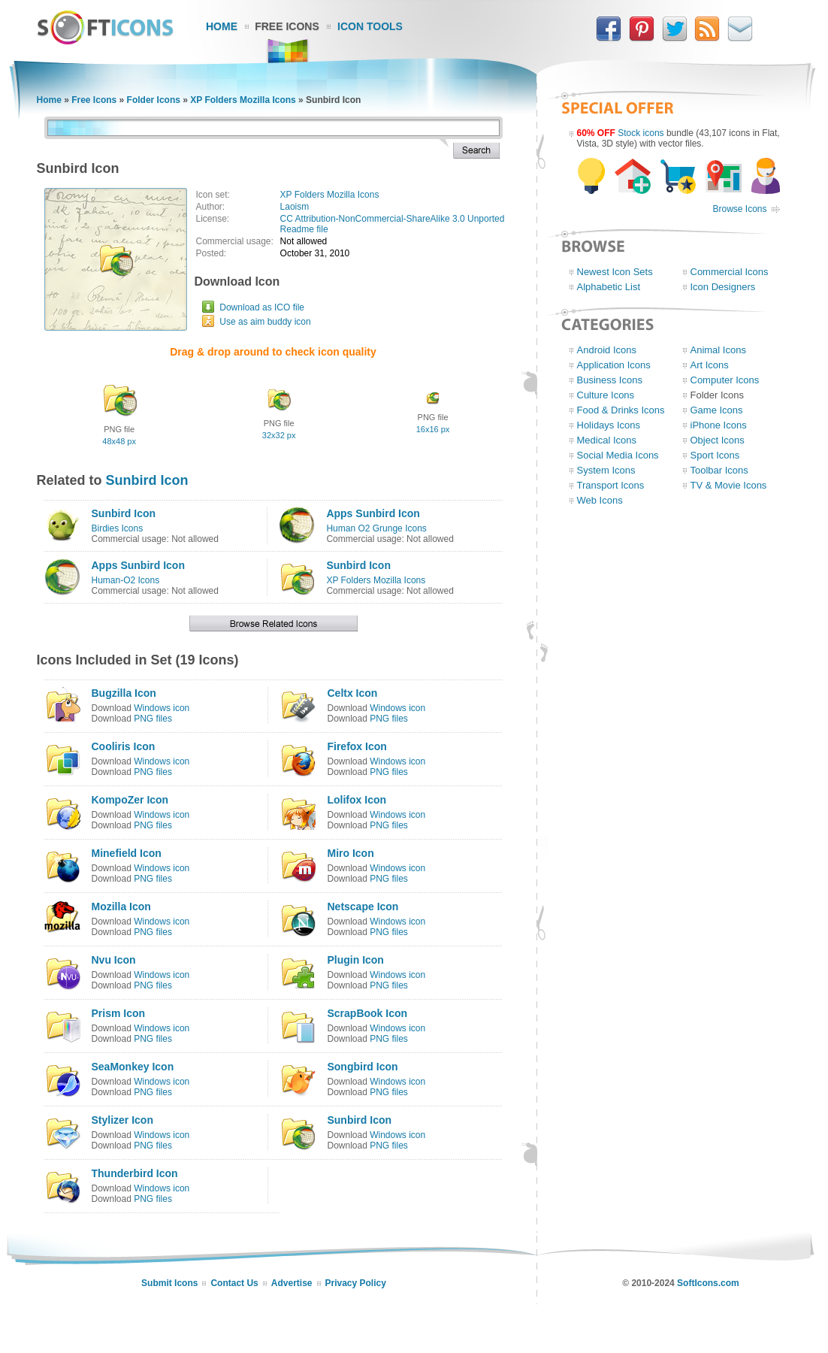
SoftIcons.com (708, 1283)
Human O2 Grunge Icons (376, 528)
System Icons (606, 470)
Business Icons (609, 380)
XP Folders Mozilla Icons (242, 100)
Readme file (304, 229)
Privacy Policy (355, 1283)
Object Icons (718, 440)
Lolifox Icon (356, 800)
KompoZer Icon (130, 800)
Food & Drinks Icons (621, 410)
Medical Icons (606, 440)
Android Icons (607, 350)
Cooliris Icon (124, 746)
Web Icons (600, 500)
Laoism (295, 206)
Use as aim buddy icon (264, 321)
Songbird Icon (362, 1067)
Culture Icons (606, 395)
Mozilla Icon (121, 906)
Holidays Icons (609, 425)
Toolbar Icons (719, 470)
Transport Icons (611, 485)
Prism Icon (119, 1013)
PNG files (153, 718)
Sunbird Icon (147, 480)
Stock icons (640, 133)
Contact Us (234, 1283)
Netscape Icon (362, 906)
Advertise (292, 1283)
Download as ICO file (261, 307)
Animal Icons (718, 350)
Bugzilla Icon (124, 693)
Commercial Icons (730, 271)
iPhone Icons (719, 425)
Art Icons (710, 365)
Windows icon (161, 708)
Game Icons (717, 410)
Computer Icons (725, 380)
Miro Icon (350, 853)
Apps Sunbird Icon (372, 513)
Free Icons (287, 26)
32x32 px (279, 435)
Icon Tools (370, 26)
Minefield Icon (127, 853)
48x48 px (119, 441)
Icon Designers (723, 286)
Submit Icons (169, 1283)
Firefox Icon (356, 746)
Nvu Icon (114, 960)
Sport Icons (715, 455)
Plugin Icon (355, 960)
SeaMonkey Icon (133, 1067)
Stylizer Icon (122, 1120)
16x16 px (433, 429)
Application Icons (614, 365)
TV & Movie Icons (729, 485)
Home (221, 26)
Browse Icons (739, 209)
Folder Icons (153, 100)
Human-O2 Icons (126, 580)
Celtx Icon (352, 693)
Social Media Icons (618, 455)
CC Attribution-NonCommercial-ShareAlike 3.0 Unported (392, 218)
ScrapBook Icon (367, 1013)
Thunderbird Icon (135, 1173)
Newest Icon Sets (615, 271)
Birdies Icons (118, 528)
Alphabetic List (609, 286)
